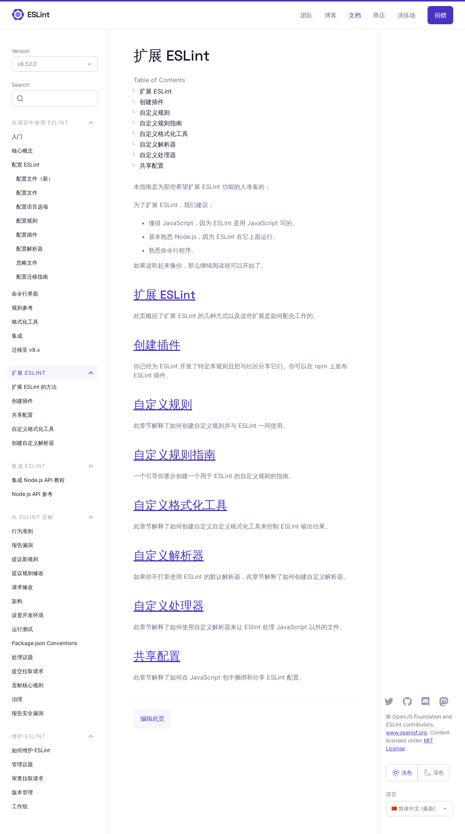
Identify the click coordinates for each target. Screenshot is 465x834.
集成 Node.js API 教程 (38, 480)
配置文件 (26, 192)
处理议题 (22, 657)
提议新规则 (25, 559)
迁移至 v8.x (26, 349)
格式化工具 (25, 321)
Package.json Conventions (44, 643)
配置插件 (26, 234)
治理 (17, 699)
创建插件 (22, 401)
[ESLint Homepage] (31, 15)
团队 (306, 15)
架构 (17, 601)
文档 (355, 15)
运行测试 (22, 629)
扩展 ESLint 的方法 (34, 386)
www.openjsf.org (406, 732)
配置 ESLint (25, 164)
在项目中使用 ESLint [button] (52, 122)
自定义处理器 (158, 155)
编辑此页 (152, 718)
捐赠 (440, 15)
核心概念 (22, 150)
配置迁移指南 (32, 276)
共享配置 (22, 415)
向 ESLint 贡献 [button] (52, 517)
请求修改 (22, 587)
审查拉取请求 (28, 778)
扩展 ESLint (156, 91)
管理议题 (22, 764)
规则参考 (22, 307)
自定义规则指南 (161, 123)
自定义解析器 (158, 144)
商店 (379, 15)
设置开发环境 (28, 615)
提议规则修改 (28, 573)
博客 (331, 15)
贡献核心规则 (28, 685)
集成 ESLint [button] (52, 466)
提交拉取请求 (28, 671)
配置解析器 (29, 248)
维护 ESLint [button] (52, 736)
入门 (17, 136)
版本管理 (22, 792)
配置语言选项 (32, 206)
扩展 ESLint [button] (52, 372)
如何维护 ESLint (31, 750)
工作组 (20, 806)
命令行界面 (25, 293)
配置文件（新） (34, 178)
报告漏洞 (22, 545)
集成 (17, 335)
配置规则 (26, 220)
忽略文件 (26, 262)
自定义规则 (155, 112)
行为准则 (22, 531)
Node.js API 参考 (32, 494)
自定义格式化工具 (33, 429)
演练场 (406, 15)
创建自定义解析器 (33, 443)
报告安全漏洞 (28, 713)
